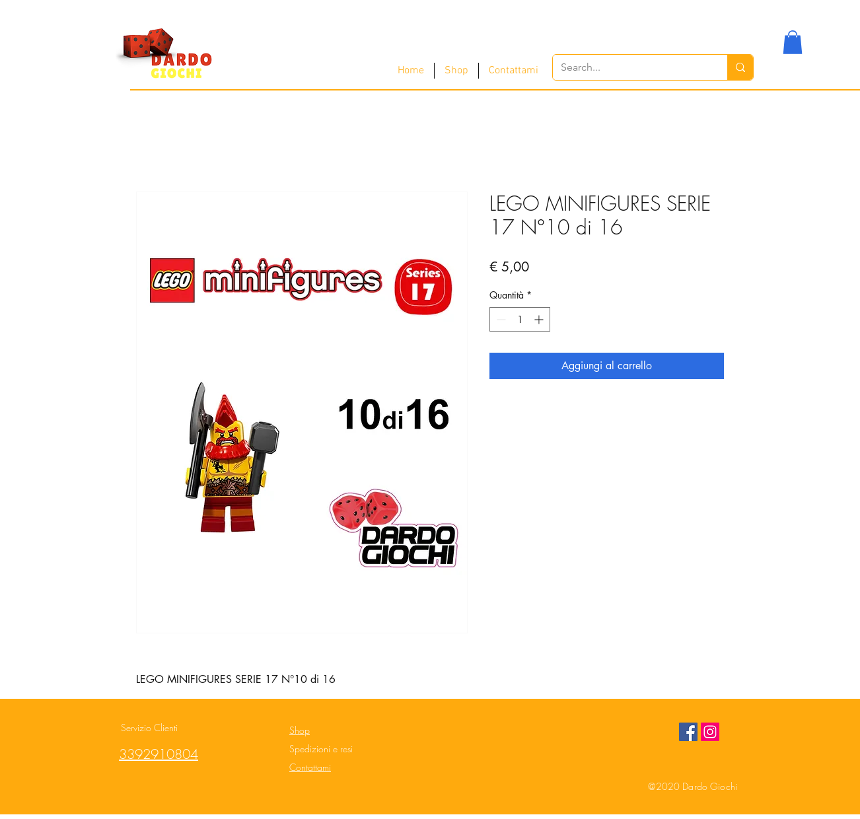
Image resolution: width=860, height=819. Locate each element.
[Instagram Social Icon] (710, 732)
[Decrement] (499, 319)
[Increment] (540, 319)
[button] (793, 42)
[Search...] (630, 67)
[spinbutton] (520, 319)
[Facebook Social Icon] (688, 732)
